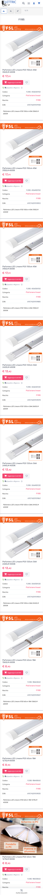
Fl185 (38, 100)
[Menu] (28, 3)
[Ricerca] (23, 3)
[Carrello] (39, 3)
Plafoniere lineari (33, 95)
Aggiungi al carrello (12, 82)
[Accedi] (34, 3)
